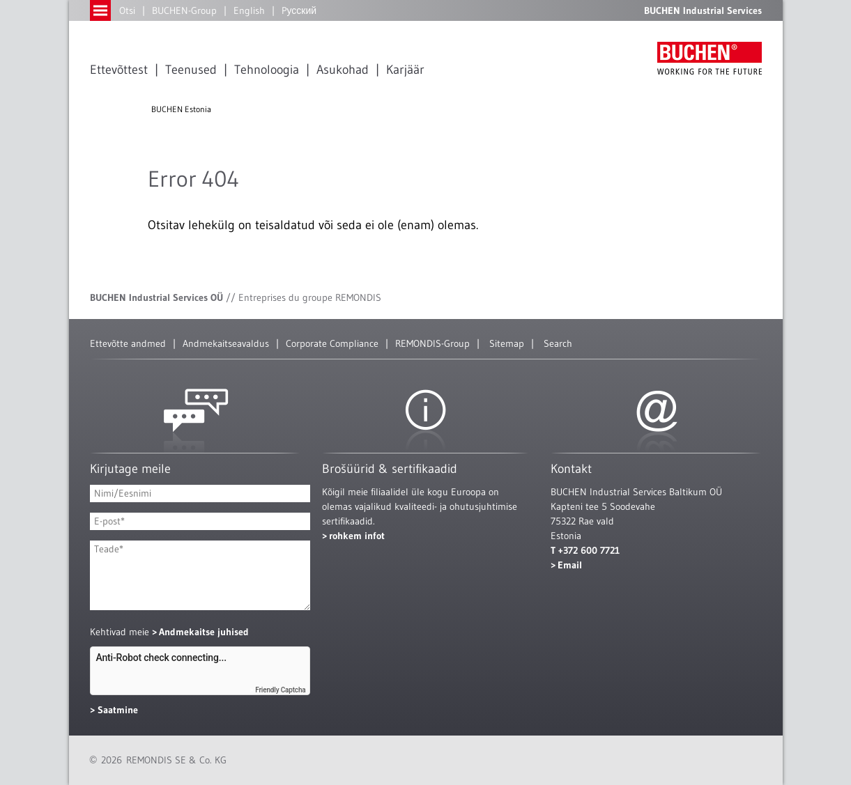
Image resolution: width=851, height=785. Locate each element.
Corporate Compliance (332, 343)
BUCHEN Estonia (181, 109)
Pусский (299, 10)
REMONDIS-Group (432, 343)
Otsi (127, 10)
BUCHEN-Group (184, 10)
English (249, 10)
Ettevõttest (119, 69)
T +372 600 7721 (585, 550)
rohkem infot (357, 535)
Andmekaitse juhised (204, 631)
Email (570, 565)
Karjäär (405, 69)
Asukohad (342, 69)
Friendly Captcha (280, 690)
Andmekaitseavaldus (226, 343)
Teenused (191, 69)
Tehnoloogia (266, 69)
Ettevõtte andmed (128, 343)
